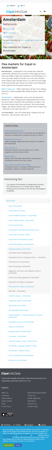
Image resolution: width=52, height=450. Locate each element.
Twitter (18, 425)
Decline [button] (18, 445)
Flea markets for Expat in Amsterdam (21, 287)
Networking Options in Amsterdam (21, 244)
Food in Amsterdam (16, 225)
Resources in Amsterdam (18, 360)
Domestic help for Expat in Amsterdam (23, 341)
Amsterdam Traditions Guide (19, 350)
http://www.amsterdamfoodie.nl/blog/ (18, 165)
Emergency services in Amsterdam (21, 322)
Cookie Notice (7, 437)
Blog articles (9, 29)
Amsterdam (11, 201)
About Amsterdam (15, 206)
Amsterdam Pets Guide (17, 305)
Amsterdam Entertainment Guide (21, 239)
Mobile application (34, 398)
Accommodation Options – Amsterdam (23, 215)
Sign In (21, 5)
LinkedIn (42, 425)
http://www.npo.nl (11, 148)
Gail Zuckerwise (8, 43)
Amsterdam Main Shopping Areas (20, 253)
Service (35, 435)
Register (11, 5)
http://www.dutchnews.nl (13, 139)
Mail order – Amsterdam (17, 291)
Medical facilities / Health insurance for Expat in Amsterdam (26, 316)
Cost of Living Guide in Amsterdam (21, 355)
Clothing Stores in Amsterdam (19, 262)
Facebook (7, 425)
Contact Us (32, 395)
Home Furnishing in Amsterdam (19, 266)
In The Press (6, 406)
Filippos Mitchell (34, 40)
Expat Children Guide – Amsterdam (21, 220)
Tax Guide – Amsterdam (17, 336)
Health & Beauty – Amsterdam (20, 296)
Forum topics (9, 33)
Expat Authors (7, 398)
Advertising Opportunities (37, 393)
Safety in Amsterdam (16, 327)
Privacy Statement (9, 435)
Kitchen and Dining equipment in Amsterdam (24, 277)
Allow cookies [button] (8, 445)
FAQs (3, 404)
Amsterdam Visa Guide (17, 211)
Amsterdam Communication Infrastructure (24, 230)
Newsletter (32, 401)
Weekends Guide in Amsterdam (20, 301)
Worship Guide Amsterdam (18, 310)
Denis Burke (25, 40)
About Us (5, 393)
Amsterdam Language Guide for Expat (23, 346)
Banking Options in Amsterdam (20, 331)
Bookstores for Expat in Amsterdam (21, 282)
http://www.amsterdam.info (14, 131)
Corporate (5, 395)
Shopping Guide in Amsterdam (20, 249)
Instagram (29, 425)
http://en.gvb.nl (10, 156)
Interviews (8, 37)
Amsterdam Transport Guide (19, 235)
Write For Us (32, 404)
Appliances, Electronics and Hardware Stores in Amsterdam (25, 272)
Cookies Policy (33, 406)
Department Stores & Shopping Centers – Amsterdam (27, 257)
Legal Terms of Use (23, 435)
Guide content (7, 401)
